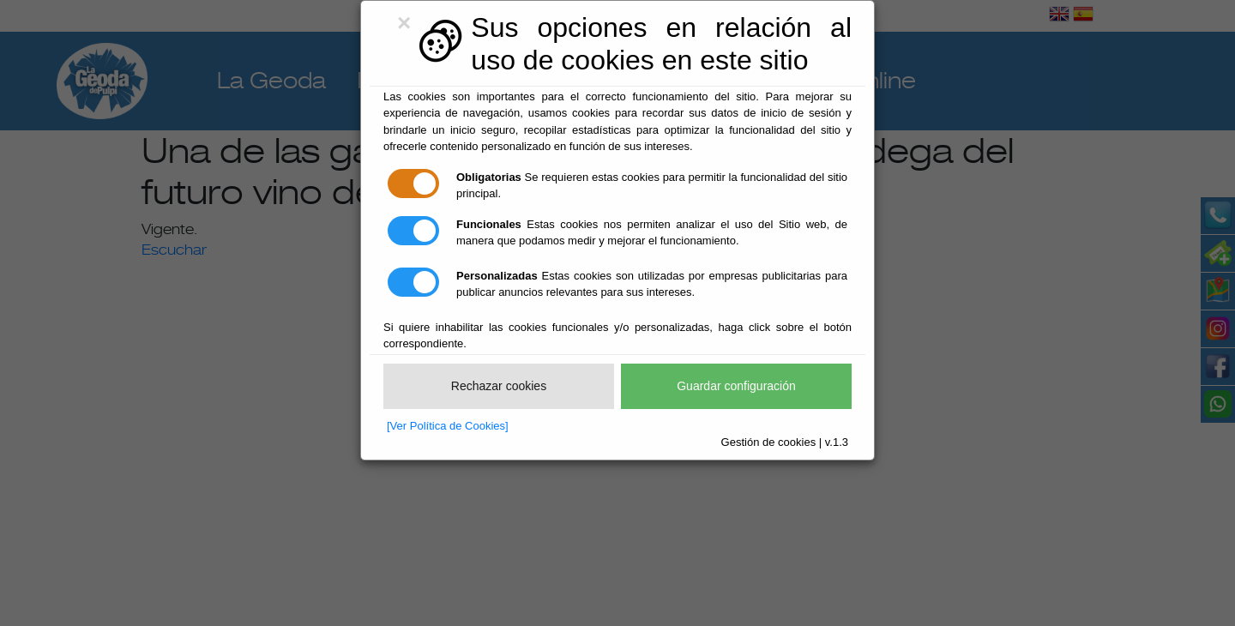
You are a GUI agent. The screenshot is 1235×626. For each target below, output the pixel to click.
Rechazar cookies (498, 386)
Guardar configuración (736, 386)
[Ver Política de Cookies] (448, 425)
